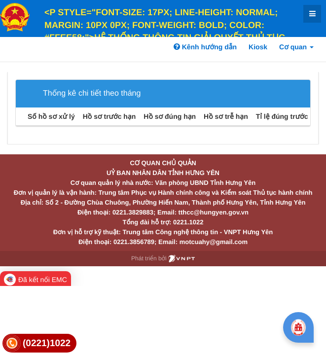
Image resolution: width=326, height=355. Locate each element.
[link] (39, 343)
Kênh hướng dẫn (205, 47)
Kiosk (258, 47)
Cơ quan (296, 47)
